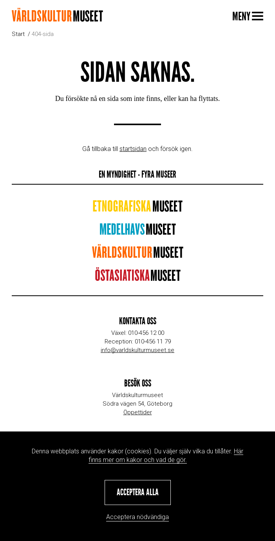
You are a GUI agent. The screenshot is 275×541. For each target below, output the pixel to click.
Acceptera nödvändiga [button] (137, 517)
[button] (138, 492)
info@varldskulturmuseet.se (137, 350)
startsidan (133, 149)
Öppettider (137, 412)
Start (18, 34)
